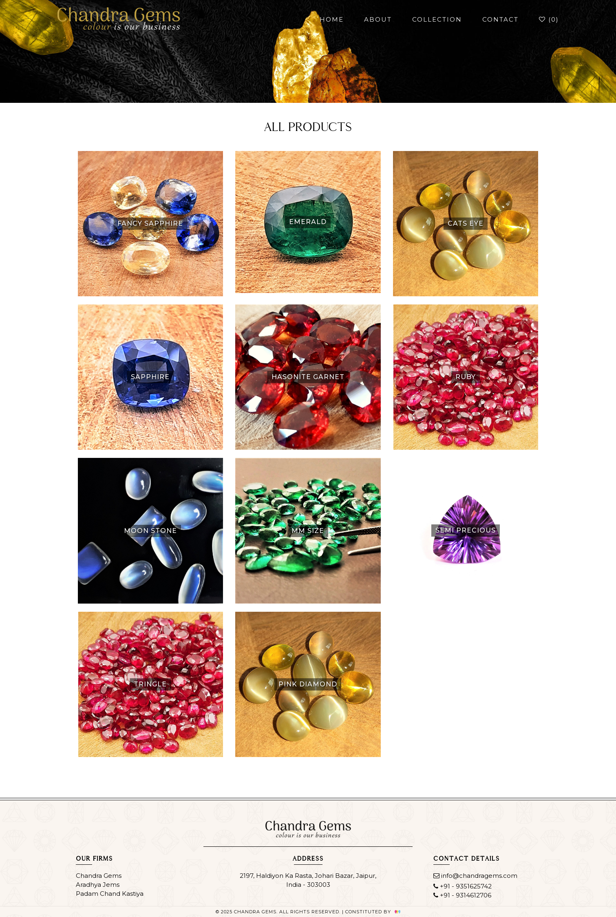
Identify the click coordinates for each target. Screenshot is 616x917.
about (378, 19)
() (549, 19)
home (332, 19)
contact (500, 19)
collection (437, 19)
